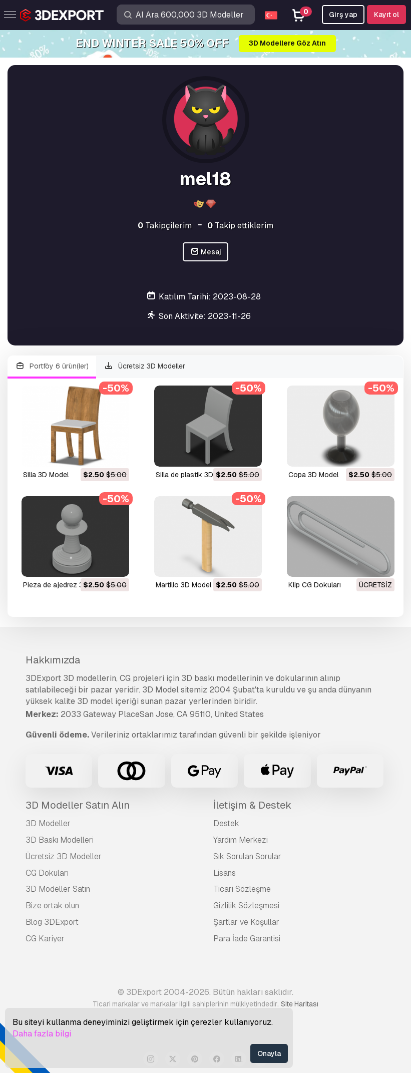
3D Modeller (48, 823)
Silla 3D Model (46, 474)
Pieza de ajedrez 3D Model (66, 584)
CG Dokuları (47, 873)
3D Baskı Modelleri (60, 840)
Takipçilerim (165, 225)
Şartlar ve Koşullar (246, 922)
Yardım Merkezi (240, 840)
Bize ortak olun (52, 905)
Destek (226, 823)
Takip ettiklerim (240, 225)
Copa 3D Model (313, 474)
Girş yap (343, 14)
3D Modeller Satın (58, 889)
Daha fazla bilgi (42, 1033)
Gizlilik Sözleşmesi (246, 905)
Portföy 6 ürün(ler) (52, 366)
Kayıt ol (386, 14)
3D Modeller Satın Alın (78, 805)
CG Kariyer (45, 938)
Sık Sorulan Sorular (247, 856)
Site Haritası (299, 1003)
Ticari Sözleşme (242, 889)
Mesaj (206, 252)
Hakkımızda (53, 659)
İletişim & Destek (252, 805)
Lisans (224, 873)
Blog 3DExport (52, 922)
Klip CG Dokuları (314, 584)
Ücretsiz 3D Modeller (145, 366)
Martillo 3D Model (183, 584)
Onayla (269, 1053)
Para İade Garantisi (246, 938)
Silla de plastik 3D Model (195, 474)
